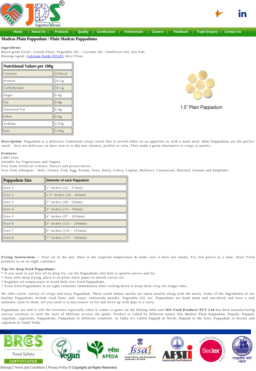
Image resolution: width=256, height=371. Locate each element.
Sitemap (6, 367)
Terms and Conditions (30, 367)
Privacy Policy (82, 367)
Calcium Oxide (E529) (45, 56)
